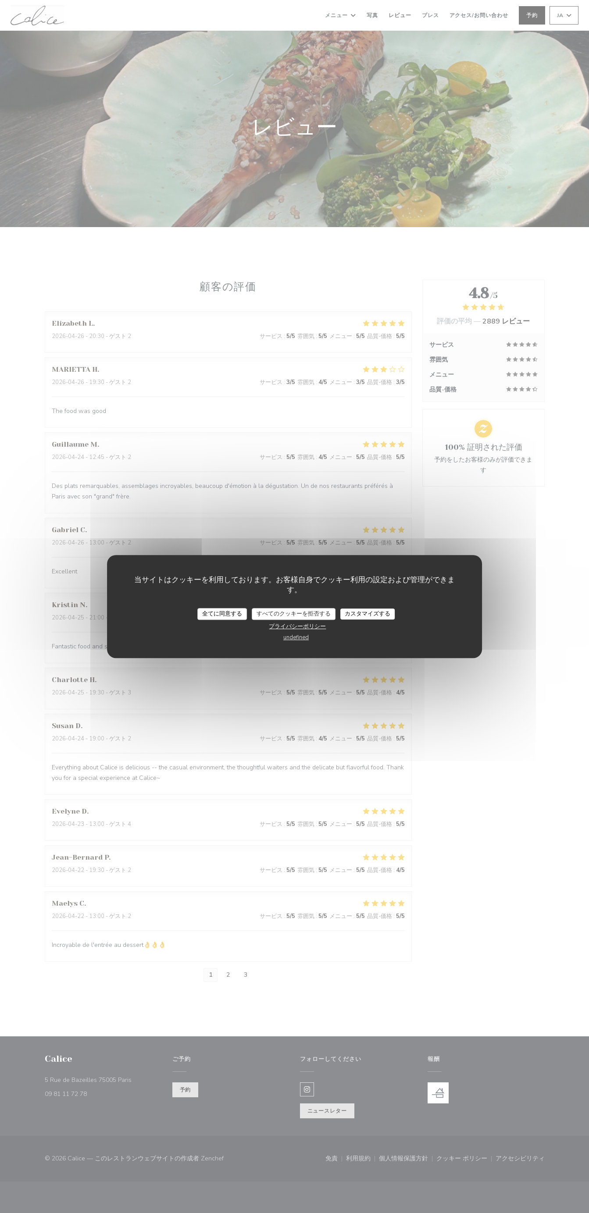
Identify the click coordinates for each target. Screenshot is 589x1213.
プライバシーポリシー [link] (297, 626)
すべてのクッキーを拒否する (294, 614)
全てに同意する (222, 614)
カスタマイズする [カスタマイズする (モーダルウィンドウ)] (367, 614)
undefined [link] (296, 637)
